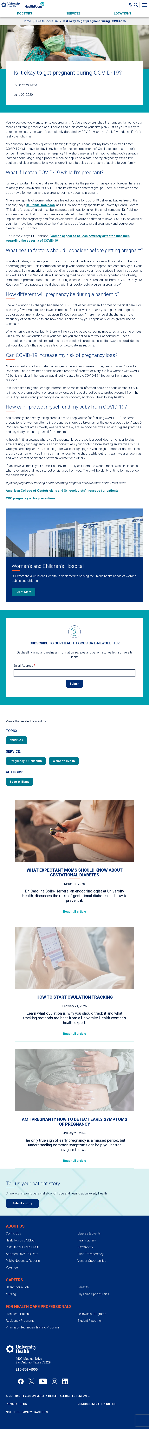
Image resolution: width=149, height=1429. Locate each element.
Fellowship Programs (91, 1314)
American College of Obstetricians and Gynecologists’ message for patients (62, 490)
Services (73, 13)
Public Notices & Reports (23, 1261)
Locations (122, 13)
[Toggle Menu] (144, 5)
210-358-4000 (27, 1369)
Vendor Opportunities (91, 1261)
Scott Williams (19, 781)
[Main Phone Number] (131, 4)
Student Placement (90, 1320)
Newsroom (85, 1247)
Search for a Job (17, 1287)
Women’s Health (64, 761)
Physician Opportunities (93, 1294)
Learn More (23, 592)
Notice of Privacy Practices (27, 1412)
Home (27, 21)
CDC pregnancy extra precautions (30, 498)
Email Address (24, 665)
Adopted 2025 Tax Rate (22, 1254)
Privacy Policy (16, 1404)
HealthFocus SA (47, 21)
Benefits (83, 1287)
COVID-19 (16, 740)
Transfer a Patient (18, 1314)
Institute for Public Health (23, 1247)
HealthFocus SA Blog (20, 1240)
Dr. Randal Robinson (40, 205)
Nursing (11, 1294)
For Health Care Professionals (39, 1306)
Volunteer (12, 1267)
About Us (15, 1226)
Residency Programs (20, 1320)
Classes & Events (89, 1233)
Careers (14, 1280)
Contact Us (13, 1233)
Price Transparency (90, 1254)
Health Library (86, 1240)
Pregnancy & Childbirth (26, 761)
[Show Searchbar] (137, 5)
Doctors (24, 13)
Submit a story (22, 1203)
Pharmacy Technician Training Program (32, 1327)
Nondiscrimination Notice (96, 1404)
